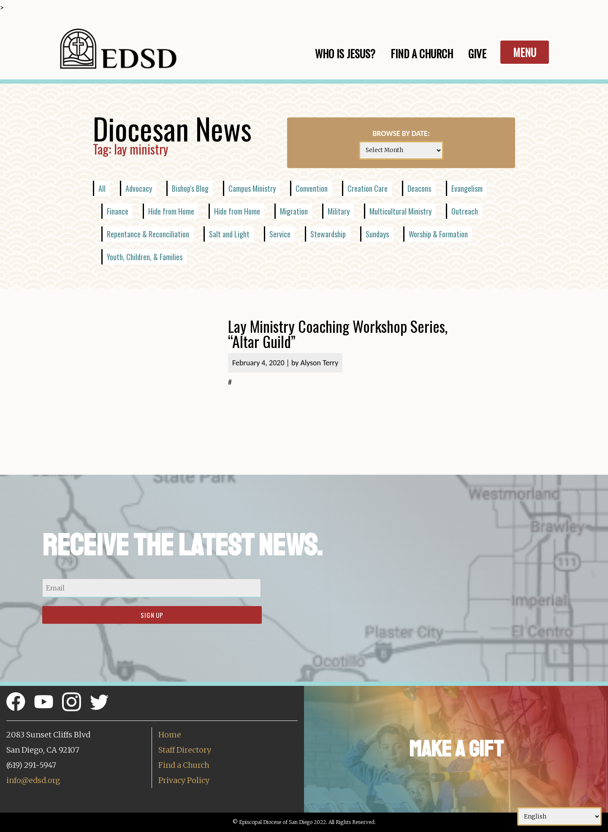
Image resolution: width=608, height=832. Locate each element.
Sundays (377, 233)
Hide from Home (171, 211)
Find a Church (183, 765)
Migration (294, 211)
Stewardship (328, 233)
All (102, 188)
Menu (524, 52)
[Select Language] (559, 816)
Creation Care (367, 188)
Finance (117, 211)
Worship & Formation (438, 233)
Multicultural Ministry (400, 211)
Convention (312, 188)
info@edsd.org (33, 780)
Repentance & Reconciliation (148, 233)
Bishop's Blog (190, 188)
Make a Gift (456, 749)
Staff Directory (184, 750)
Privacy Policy (183, 780)
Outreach (464, 211)
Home (169, 735)
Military (339, 211)
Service (279, 233)
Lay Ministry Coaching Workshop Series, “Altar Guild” (338, 333)
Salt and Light (229, 233)
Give (477, 53)
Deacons (419, 188)
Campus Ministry (252, 188)
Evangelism (467, 188)
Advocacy (138, 188)
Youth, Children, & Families (144, 256)
